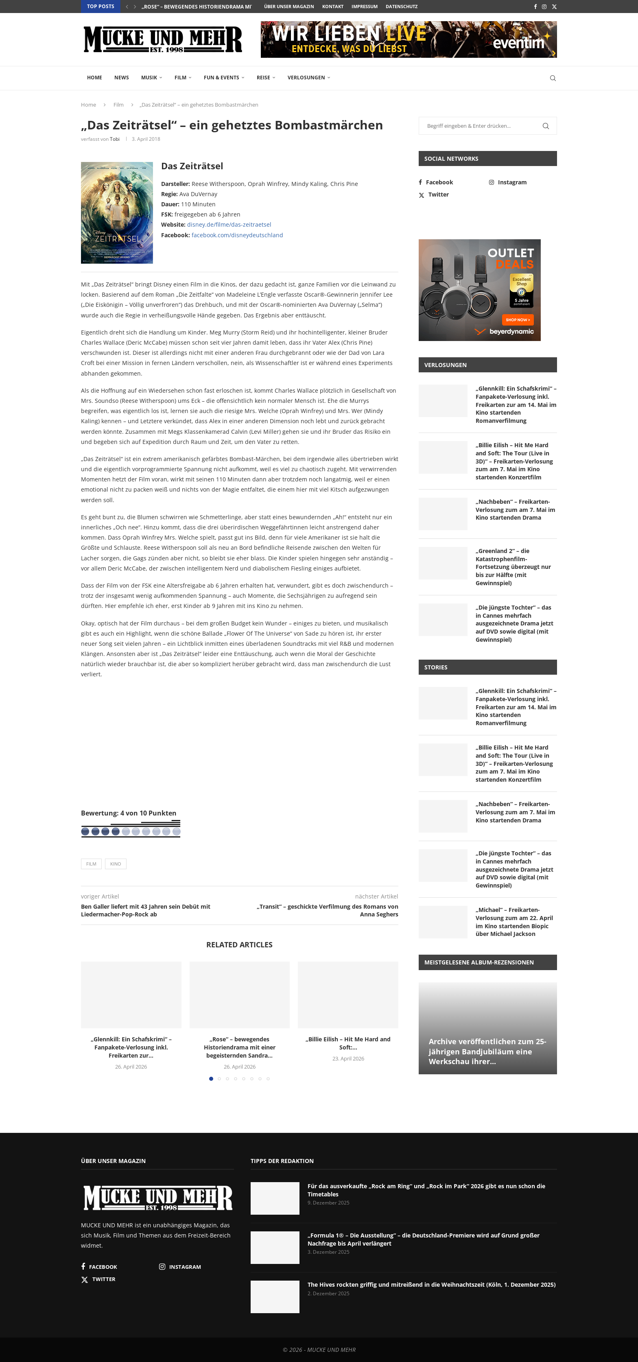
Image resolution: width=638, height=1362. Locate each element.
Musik (149, 77)
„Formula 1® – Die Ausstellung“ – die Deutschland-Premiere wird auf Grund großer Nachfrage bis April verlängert (424, 1239)
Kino (115, 864)
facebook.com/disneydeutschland (237, 235)
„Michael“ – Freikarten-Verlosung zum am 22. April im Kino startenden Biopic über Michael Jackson (514, 922)
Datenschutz (401, 6)
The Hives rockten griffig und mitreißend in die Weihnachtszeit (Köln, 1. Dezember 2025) (432, 1284)
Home (94, 77)
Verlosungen (306, 77)
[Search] (553, 78)
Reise (263, 77)
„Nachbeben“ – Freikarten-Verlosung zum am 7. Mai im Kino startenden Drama (515, 509)
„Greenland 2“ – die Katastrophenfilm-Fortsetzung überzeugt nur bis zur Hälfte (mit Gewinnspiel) (513, 566)
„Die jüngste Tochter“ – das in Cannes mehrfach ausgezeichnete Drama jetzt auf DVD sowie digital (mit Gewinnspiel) (514, 623)
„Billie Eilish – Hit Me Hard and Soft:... (348, 1043)
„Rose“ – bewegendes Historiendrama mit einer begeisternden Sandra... (239, 6)
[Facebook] (535, 6)
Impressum (365, 6)
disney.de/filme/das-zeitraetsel (229, 224)
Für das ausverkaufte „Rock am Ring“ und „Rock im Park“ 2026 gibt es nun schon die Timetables (426, 1190)
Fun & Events (221, 77)
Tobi (115, 139)
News (121, 77)
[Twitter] (554, 6)
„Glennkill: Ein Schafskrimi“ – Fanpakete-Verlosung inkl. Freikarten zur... (131, 1047)
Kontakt (332, 6)
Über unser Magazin (289, 6)
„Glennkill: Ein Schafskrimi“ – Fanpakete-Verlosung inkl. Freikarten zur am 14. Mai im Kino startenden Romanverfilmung (516, 404)
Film (180, 77)
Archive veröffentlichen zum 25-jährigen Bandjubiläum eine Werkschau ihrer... (487, 1051)
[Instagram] (544, 6)
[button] (127, 6)
